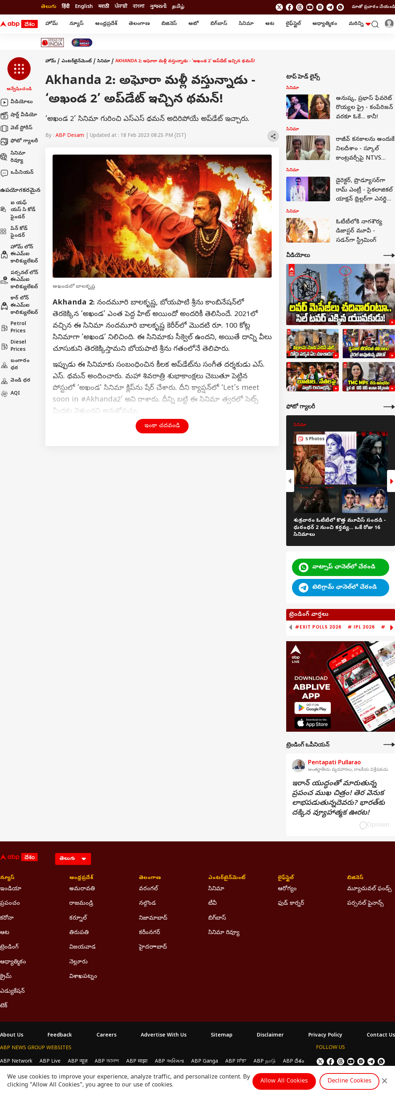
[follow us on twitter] (279, 7)
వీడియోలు (16, 102)
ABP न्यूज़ (77, 1061)
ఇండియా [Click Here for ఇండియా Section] (10, 889)
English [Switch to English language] (84, 7)
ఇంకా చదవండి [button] (162, 426)
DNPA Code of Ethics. (84, 1075)
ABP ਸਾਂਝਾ (235, 1061)
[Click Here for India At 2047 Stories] (82, 42)
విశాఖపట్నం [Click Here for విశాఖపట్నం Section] (83, 977)
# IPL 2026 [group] (361, 627)
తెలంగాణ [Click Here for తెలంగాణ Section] (150, 878)
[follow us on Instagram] (320, 7)
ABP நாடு (265, 1061)
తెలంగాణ (139, 24)
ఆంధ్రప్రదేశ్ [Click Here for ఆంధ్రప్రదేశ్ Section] (81, 878)
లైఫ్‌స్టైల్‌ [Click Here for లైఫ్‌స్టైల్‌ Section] (286, 878)
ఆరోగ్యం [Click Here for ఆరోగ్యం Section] (287, 889)
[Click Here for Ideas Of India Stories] (52, 42)
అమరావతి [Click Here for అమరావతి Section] (82, 889)
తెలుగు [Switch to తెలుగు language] (48, 7)
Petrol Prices (13, 328)
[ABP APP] (313, 708)
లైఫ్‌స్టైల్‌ (293, 24)
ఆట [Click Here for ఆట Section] (4, 933)
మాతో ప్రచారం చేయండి (373, 7)
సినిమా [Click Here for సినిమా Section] (216, 889)
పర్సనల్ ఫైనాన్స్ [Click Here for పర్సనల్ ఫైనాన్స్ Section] (365, 904)
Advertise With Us (163, 1035)
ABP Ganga (204, 1061)
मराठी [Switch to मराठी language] (103, 7)
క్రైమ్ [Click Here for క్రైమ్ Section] (6, 977)
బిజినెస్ (169, 24)
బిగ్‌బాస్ (218, 24)
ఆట (269, 24)
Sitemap (222, 1035)
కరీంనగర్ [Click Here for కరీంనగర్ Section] (149, 933)
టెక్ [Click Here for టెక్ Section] (3, 1006)
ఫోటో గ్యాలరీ (19, 141)
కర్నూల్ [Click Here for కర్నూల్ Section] (78, 918)
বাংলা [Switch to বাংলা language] (138, 7)
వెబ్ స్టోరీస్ (16, 128)
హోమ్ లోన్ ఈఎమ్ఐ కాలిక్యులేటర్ (19, 254)
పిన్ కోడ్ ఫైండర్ (14, 233)
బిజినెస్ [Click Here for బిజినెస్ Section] (355, 878)
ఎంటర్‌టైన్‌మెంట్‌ (76, 61)
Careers (106, 1035)
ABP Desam (69, 136)
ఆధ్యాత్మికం (324, 24)
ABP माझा (137, 1061)
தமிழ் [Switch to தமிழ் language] (178, 7)
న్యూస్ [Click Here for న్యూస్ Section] (7, 878)
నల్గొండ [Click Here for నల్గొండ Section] (147, 904)
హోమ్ (51, 24)
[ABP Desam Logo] (19, 24)
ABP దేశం (293, 1061)
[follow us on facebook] (289, 7)
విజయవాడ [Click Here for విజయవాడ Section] (82, 947)
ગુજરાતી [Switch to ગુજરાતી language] (158, 7)
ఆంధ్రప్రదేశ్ (106, 24)
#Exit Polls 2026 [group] (318, 627)
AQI (10, 394)
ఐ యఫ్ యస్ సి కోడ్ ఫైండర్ (18, 210)
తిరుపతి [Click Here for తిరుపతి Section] (79, 933)
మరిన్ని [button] (360, 24)
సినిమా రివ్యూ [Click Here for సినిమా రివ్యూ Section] (223, 933)
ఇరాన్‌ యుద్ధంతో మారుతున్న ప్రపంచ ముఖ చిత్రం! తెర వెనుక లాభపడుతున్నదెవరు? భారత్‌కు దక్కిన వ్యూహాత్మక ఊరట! (338, 798)
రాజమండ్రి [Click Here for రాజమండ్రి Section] (81, 904)
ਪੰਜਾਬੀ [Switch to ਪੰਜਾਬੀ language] (121, 7)
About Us (11, 1035)
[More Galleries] (389, 406)
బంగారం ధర (14, 365)
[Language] (73, 859)
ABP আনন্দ (107, 1061)
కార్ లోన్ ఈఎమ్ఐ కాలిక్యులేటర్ (19, 305)
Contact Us (381, 1035)
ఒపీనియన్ (16, 173)
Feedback (60, 1035)
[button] (19, 75)
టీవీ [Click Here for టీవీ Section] (212, 904)
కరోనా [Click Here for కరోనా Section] (7, 918)
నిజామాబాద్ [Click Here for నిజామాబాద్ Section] (153, 918)
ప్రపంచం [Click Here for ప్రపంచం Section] (10, 904)
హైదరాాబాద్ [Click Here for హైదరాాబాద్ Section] (153, 947)
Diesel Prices (13, 346)
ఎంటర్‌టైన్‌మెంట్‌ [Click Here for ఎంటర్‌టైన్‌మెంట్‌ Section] (227, 878)
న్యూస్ (76, 24)
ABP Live (50, 1061)
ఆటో (193, 24)
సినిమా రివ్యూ (12, 157)
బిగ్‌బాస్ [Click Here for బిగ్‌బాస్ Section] (217, 918)
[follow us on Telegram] (330, 7)
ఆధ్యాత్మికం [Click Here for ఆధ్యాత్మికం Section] (13, 962)
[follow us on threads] (299, 7)
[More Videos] (389, 255)
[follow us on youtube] (309, 7)
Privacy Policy (325, 1035)
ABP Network (16, 1061)
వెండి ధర (15, 381)
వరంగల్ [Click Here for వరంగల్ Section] (148, 889)
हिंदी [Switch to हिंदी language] (66, 7)
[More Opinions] (389, 744)
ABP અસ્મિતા (169, 1061)
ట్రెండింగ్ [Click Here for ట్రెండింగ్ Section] (9, 947)
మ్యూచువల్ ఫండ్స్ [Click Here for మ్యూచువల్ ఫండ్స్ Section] (369, 889)
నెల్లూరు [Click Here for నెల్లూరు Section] (78, 962)
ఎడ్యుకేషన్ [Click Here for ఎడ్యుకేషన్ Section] (12, 992)
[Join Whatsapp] (340, 7)
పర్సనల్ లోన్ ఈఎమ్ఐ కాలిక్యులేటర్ (19, 280)
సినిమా (246, 24)
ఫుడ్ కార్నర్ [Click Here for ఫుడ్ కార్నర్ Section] (291, 904)
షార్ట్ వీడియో (18, 115)
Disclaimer (270, 1035)
